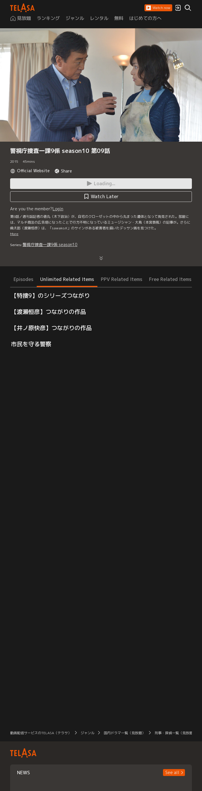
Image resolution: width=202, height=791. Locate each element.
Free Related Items (170, 279)
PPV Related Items (121, 279)
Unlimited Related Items (67, 279)
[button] (158, 7)
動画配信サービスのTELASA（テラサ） (40, 732)
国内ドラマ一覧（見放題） (124, 732)
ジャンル (87, 732)
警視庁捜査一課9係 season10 (50, 244)
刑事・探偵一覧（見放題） (175, 732)
